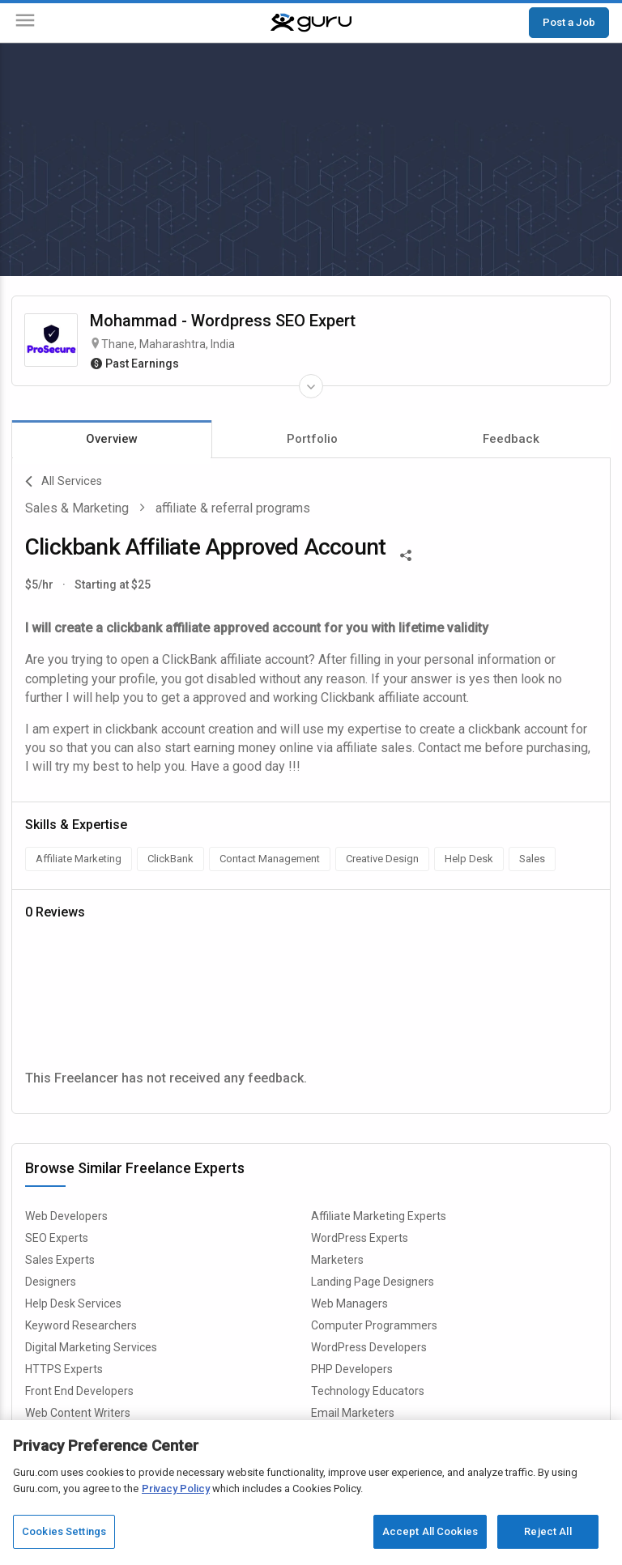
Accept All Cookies (430, 1531)
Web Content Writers (77, 1412)
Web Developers (66, 1216)
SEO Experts (56, 1237)
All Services (63, 481)
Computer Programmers (374, 1325)
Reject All (547, 1531)
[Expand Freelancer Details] (311, 386)
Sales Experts (60, 1259)
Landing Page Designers (372, 1281)
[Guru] (311, 23)
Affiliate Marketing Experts (378, 1216)
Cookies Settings (64, 1531)
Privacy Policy (176, 1488)
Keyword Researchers (81, 1325)
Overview (112, 439)
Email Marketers (352, 1412)
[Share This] (405, 554)
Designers (50, 1281)
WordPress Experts (359, 1237)
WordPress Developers (369, 1347)
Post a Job (569, 21)
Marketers (337, 1259)
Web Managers (349, 1303)
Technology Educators (367, 1390)
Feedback (511, 439)
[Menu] (25, 23)
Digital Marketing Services (91, 1347)
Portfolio (312, 439)
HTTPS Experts (64, 1369)
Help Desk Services (73, 1303)
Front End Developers (79, 1390)
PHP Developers (352, 1369)
